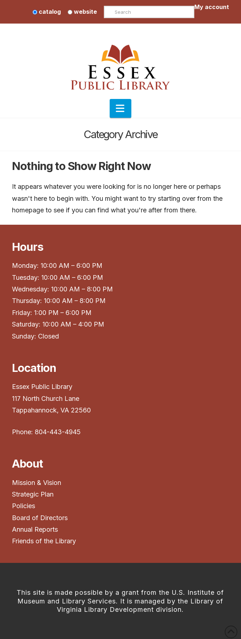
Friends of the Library (44, 541)
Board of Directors (40, 518)
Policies (23, 506)
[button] (120, 108)
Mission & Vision (37, 482)
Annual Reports (35, 529)
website (82, 11)
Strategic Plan (33, 494)
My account (211, 7)
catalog (47, 11)
